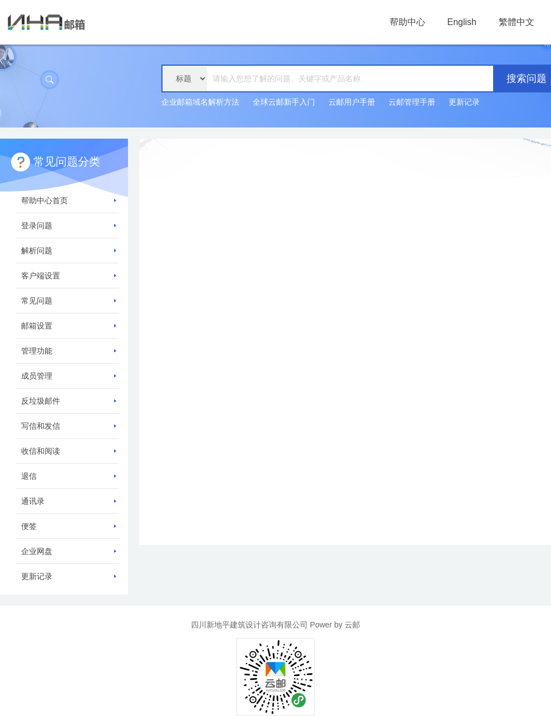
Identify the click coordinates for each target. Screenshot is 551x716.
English (461, 22)
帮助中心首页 (68, 200)
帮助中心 (407, 22)
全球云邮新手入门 (284, 101)
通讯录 (68, 501)
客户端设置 (68, 275)
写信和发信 (68, 425)
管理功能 (68, 350)
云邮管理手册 (411, 101)
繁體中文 (516, 22)
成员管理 (68, 375)
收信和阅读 (68, 451)
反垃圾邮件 (68, 400)
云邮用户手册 (351, 101)
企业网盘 (68, 551)
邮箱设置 (68, 325)
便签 (68, 526)
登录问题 (68, 225)
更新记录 (464, 101)
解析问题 (68, 250)
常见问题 (68, 300)
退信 (68, 476)
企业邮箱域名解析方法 (200, 101)
